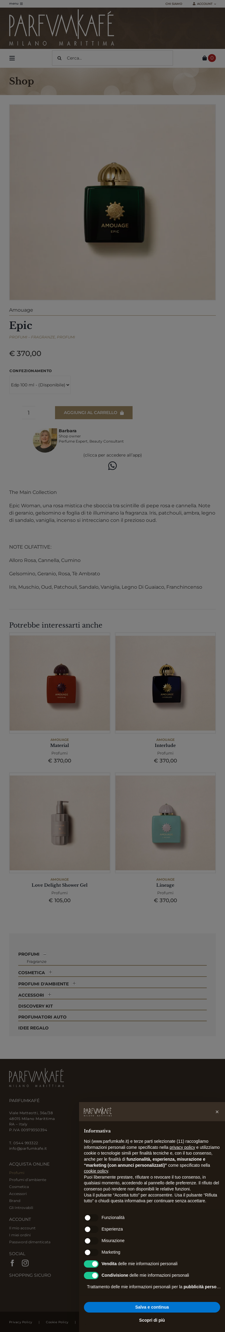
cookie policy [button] (96, 1171)
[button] (217, 1112)
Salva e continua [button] (152, 1307)
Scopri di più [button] (152, 1320)
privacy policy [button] (182, 1147)
